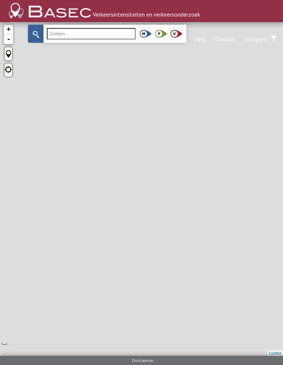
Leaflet (275, 353)
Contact (225, 39)
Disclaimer (143, 360)
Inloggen (256, 39)
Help (200, 39)
